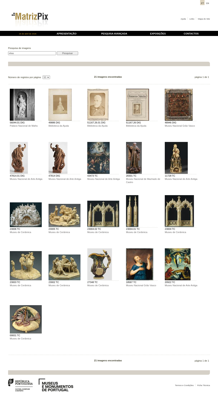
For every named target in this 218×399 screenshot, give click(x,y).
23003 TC (15, 282)
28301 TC (131, 175)
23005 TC (54, 229)
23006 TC (15, 229)
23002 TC (54, 282)
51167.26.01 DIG (96, 122)
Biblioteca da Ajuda (59, 125)
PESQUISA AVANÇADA (114, 33)
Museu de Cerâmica (20, 232)
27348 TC (92, 282)
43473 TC (92, 175)
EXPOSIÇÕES (158, 33)
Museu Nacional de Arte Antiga (26, 179)
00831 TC (15, 335)
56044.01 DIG (17, 122)
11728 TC (170, 175)
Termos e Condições (184, 385)
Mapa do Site (204, 19)
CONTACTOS (191, 33)
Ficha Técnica (203, 385)
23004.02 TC (94, 229)
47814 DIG (54, 175)
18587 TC (131, 282)
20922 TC (170, 282)
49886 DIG (54, 122)
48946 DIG (170, 122)
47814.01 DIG (17, 175)
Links (191, 19)
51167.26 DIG (133, 122)
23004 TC (170, 229)
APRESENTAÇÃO (66, 33)
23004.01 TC (133, 229)
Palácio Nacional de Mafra (24, 125)
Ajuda (183, 19)
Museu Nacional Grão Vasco (180, 125)
